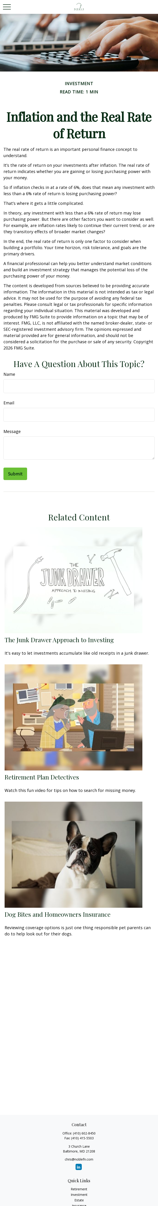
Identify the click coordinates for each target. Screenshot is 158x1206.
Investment (79, 1194)
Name (9, 374)
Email (8, 403)
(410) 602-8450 (84, 1133)
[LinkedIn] (79, 1167)
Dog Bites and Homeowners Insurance (57, 914)
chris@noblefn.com (79, 1159)
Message (12, 431)
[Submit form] (15, 474)
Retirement (79, 1189)
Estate (79, 1200)
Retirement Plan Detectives (42, 777)
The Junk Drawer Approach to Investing (59, 640)
